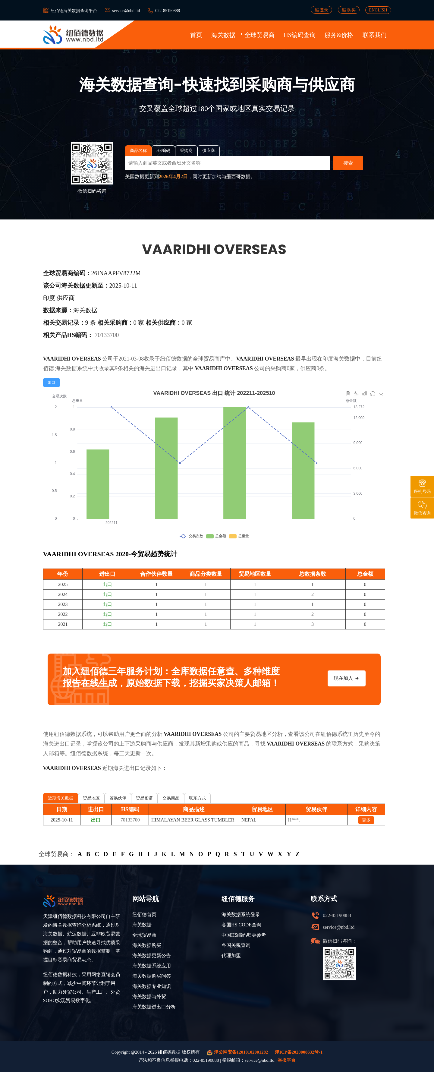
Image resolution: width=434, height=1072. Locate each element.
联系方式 (197, 798)
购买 (349, 10)
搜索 (348, 163)
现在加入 (347, 678)
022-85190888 (167, 10)
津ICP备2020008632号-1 (298, 1052)
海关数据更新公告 (151, 955)
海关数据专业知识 (151, 986)
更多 (366, 820)
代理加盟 (231, 955)
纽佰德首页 (144, 914)
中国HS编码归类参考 (244, 935)
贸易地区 (91, 798)
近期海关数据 (60, 798)
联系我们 (375, 35)
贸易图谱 (144, 798)
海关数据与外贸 (149, 996)
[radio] (51, 382)
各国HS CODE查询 (241, 924)
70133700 (107, 335)
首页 (196, 35)
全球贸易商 (259, 35)
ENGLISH (378, 10)
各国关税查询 (236, 945)
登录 (322, 10)
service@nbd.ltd (126, 10)
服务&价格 (339, 35)
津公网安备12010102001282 (237, 1052)
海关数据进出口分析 (154, 1006)
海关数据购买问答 (151, 976)
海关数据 (223, 35)
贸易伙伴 (117, 798)
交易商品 (170, 798)
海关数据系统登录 (241, 914)
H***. (294, 819)
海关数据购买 (146, 945)
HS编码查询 (300, 35)
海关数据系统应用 (151, 965)
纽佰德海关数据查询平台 (74, 10)
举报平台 (287, 1060)
